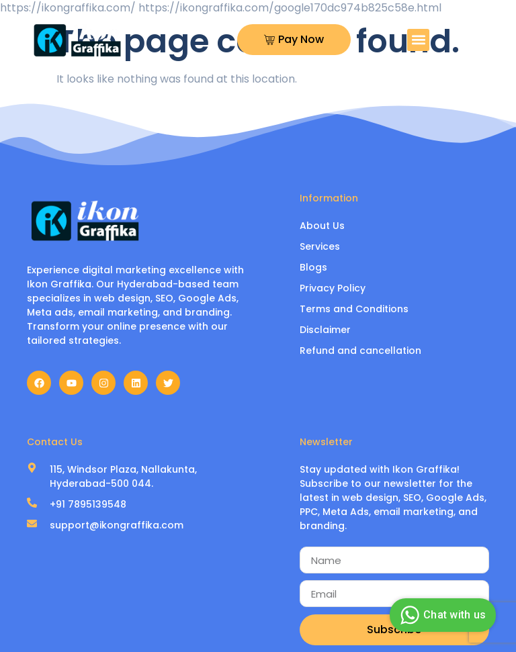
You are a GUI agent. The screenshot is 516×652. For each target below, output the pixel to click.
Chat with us (441, 615)
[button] (418, 40)
